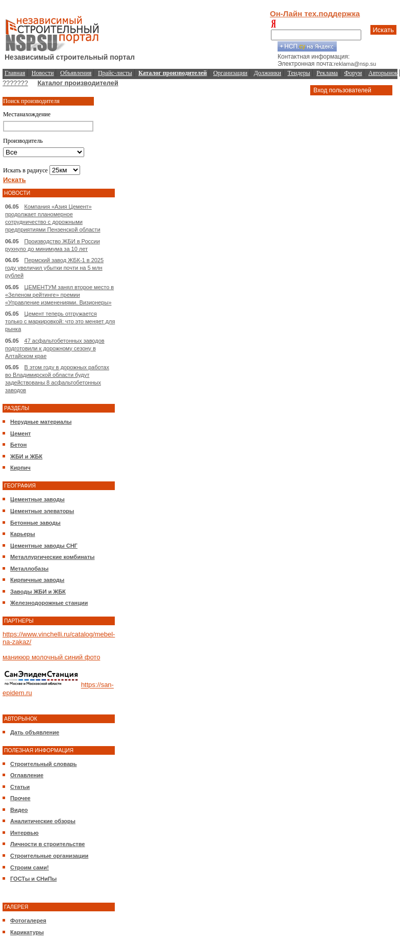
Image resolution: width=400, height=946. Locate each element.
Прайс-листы (115, 72)
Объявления (75, 72)
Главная (15, 72)
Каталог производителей (77, 83)
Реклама (327, 72)
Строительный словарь (43, 764)
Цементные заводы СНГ (44, 546)
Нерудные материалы (40, 422)
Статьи (20, 787)
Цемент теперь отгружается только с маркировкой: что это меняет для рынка (60, 321)
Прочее (20, 798)
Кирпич (20, 468)
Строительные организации (49, 856)
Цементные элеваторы (42, 511)
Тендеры (299, 72)
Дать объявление (34, 732)
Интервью (24, 833)
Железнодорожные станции (49, 603)
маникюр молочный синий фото (51, 657)
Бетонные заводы (35, 523)
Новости (43, 72)
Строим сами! (29, 867)
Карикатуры (27, 932)
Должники (267, 72)
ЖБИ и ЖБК (26, 456)
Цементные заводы (37, 499)
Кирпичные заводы (37, 580)
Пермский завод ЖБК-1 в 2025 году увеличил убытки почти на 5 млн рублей (54, 267)
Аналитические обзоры (43, 821)
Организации (230, 72)
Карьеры (22, 534)
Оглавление (26, 775)
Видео (19, 810)
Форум (353, 72)
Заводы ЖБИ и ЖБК (38, 592)
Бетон (18, 445)
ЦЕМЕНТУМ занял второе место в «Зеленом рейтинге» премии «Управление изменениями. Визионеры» (59, 294)
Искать (383, 30)
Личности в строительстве (47, 844)
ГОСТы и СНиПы (33, 879)
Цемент (20, 433)
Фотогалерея (28, 920)
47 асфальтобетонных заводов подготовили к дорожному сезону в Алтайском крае (55, 348)
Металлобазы (29, 569)
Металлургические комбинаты (52, 557)
